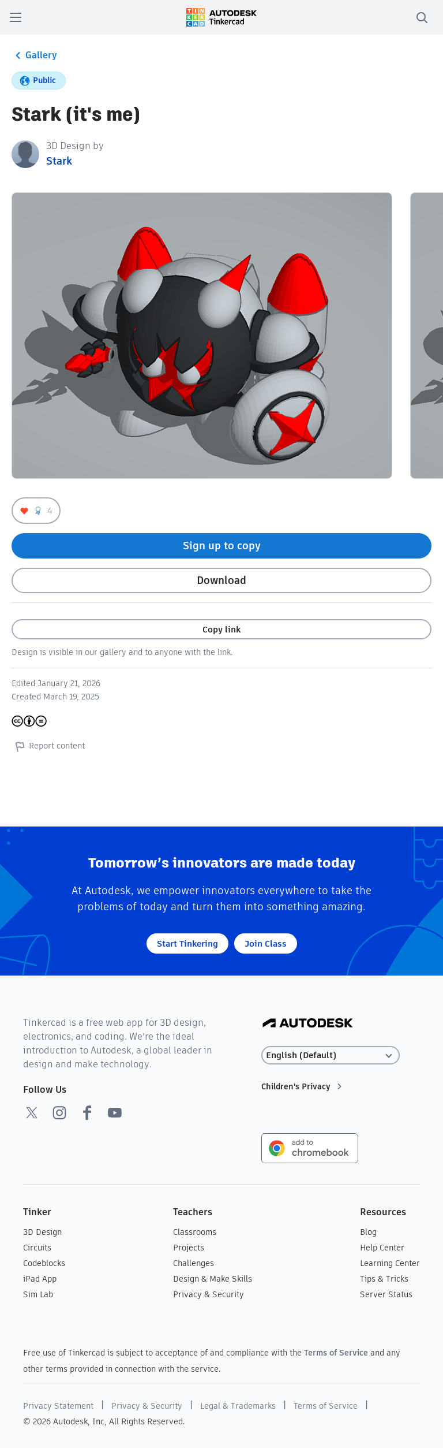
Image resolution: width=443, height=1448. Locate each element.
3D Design (42, 1232)
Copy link (221, 629)
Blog (368, 1232)
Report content (48, 746)
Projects (188, 1247)
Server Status (386, 1294)
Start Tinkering (187, 943)
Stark (59, 161)
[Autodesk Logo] (307, 1024)
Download (221, 580)
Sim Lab (38, 1294)
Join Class (266, 943)
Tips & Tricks (384, 1279)
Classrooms (194, 1232)
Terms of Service (336, 1352)
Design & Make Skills (212, 1279)
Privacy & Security (208, 1294)
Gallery (34, 55)
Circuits (37, 1247)
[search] (421, 17)
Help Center (382, 1247)
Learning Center (390, 1263)
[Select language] (330, 1055)
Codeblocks (44, 1263)
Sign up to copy (222, 545)
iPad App (40, 1279)
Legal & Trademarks (238, 1406)
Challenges (193, 1263)
